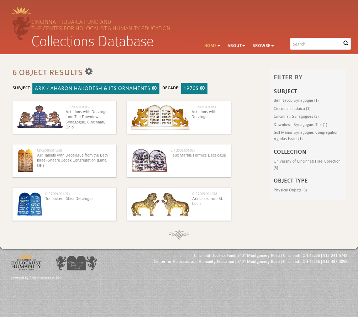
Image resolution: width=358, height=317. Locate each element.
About (236, 45)
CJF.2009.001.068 (49, 150)
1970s (194, 88)
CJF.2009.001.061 (203, 107)
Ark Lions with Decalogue (203, 114)
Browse (263, 45)
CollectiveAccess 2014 (46, 278)
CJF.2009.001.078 (204, 194)
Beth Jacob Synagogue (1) (296, 100)
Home (212, 45)
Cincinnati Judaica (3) (292, 108)
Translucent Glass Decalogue (69, 198)
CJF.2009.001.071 (57, 194)
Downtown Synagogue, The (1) (300, 124)
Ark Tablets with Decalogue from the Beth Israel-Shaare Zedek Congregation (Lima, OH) (72, 160)
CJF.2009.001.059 (77, 107)
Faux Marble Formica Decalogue (198, 155)
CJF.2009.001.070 (182, 150)
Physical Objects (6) (290, 190)
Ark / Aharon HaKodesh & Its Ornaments (96, 88)
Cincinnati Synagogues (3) (296, 116)
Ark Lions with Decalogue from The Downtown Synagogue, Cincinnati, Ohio (87, 120)
